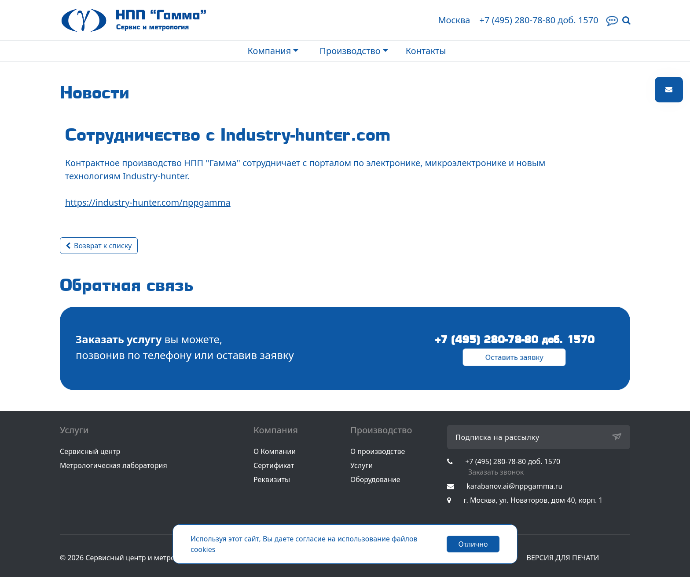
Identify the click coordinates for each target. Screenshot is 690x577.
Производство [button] (349, 51)
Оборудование (375, 479)
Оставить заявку (514, 357)
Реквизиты (271, 479)
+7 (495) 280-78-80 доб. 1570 (538, 20)
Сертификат (273, 465)
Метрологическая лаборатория (113, 465)
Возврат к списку (99, 245)
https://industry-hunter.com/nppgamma (148, 202)
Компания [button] (269, 51)
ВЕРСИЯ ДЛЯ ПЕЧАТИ (563, 557)
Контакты (426, 51)
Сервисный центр (90, 451)
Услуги (361, 465)
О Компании (274, 451)
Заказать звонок (496, 472)
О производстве (377, 451)
